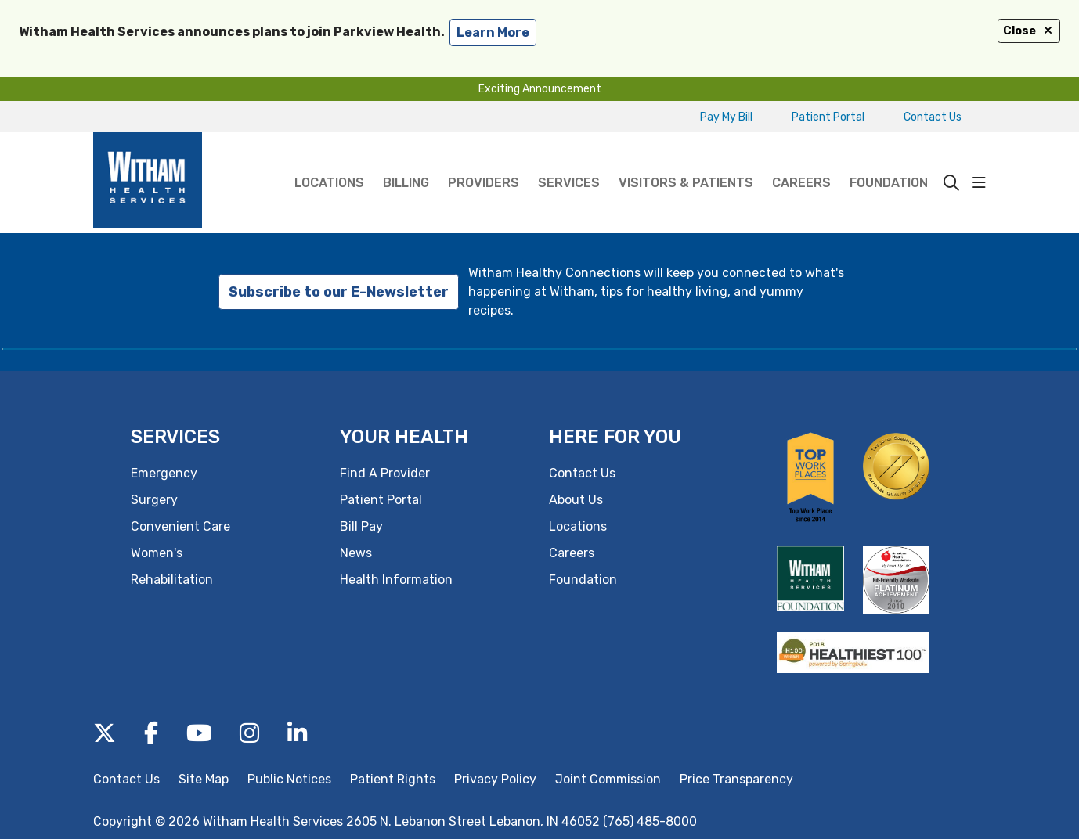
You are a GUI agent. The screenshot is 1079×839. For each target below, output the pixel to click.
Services (569, 161)
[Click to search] (951, 183)
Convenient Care (180, 526)
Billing (406, 161)
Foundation (888, 161)
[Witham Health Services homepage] (147, 182)
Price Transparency (736, 779)
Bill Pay (361, 526)
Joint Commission (608, 779)
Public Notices (289, 779)
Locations (329, 161)
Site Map (204, 779)
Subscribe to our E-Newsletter (339, 292)
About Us (576, 499)
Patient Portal (828, 117)
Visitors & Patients (686, 161)
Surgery (154, 499)
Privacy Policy (495, 779)
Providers (483, 161)
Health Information (396, 579)
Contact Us (933, 117)
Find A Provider (385, 473)
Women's (156, 553)
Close (1029, 31)
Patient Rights (392, 779)
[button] (979, 183)
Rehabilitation (172, 579)
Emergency (164, 473)
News (356, 553)
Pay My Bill (726, 117)
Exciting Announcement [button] (539, 88)
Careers (801, 161)
